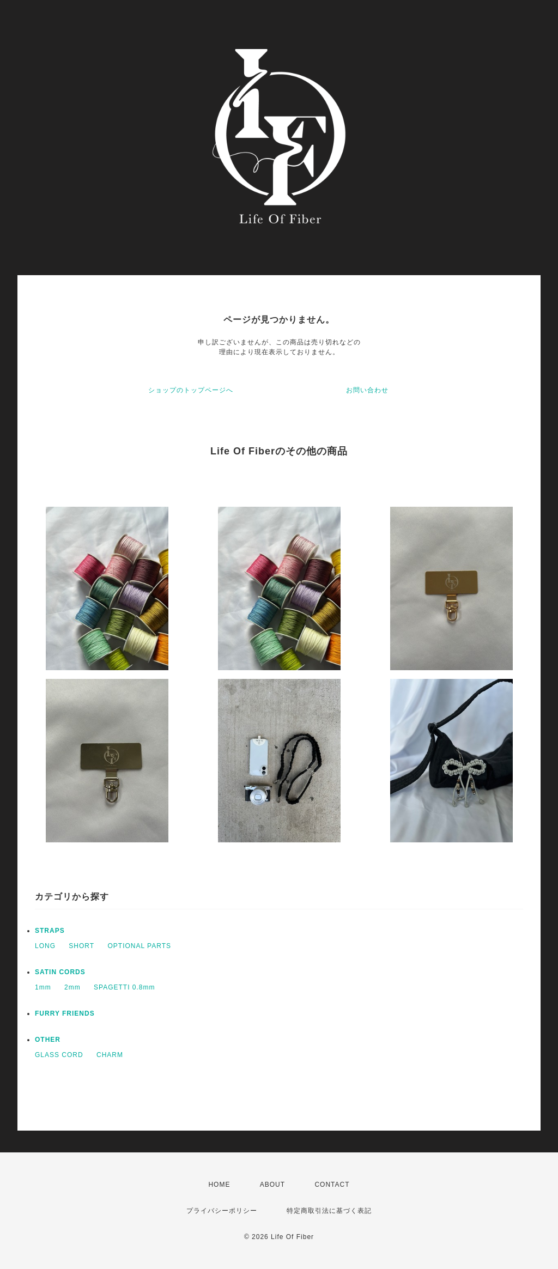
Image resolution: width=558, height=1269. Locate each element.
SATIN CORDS (60, 972)
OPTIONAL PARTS (139, 946)
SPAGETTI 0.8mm (124, 987)
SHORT (81, 946)
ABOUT (272, 1184)
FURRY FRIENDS (65, 1013)
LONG (45, 946)
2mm (72, 987)
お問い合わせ (367, 390)
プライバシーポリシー (221, 1211)
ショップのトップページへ (190, 390)
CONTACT (331, 1184)
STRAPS (50, 930)
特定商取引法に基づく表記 (329, 1211)
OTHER (47, 1039)
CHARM (109, 1055)
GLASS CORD (59, 1055)
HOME (219, 1184)
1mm (43, 987)
